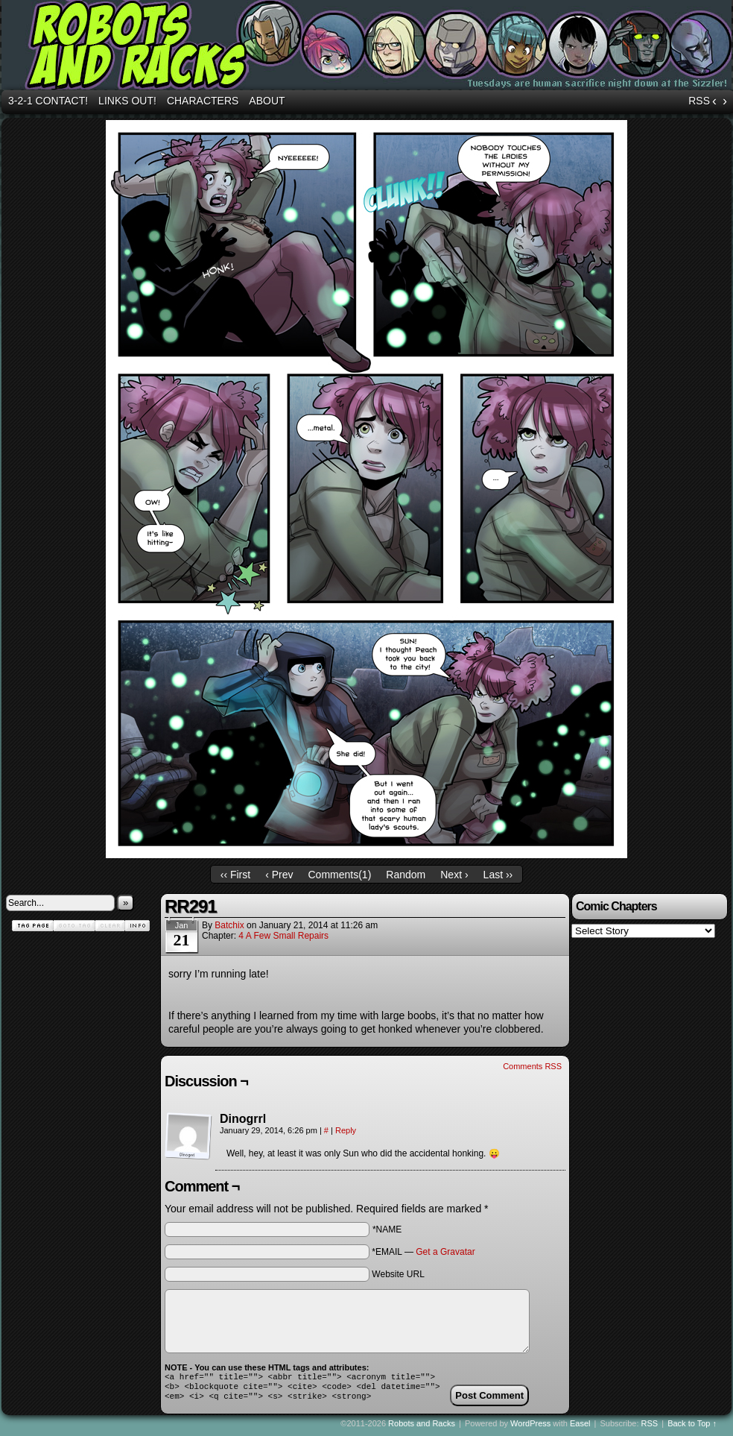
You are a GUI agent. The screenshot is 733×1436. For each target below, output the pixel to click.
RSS (699, 101)
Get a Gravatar (445, 1252)
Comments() (340, 875)
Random (405, 875)
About (267, 101)
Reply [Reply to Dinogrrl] (345, 1130)
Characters (202, 101)
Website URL (398, 1274)
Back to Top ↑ (692, 1427)
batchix (229, 925)
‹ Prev (279, 875)
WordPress (530, 1427)
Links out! (127, 101)
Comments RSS (532, 1066)
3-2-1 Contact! (48, 101)
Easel (580, 1427)
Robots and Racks (421, 1427)
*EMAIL (423, 1252)
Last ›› (498, 875)
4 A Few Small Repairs (283, 935)
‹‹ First (235, 875)
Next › (454, 875)
